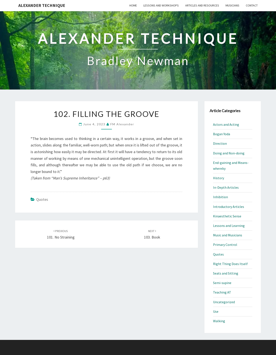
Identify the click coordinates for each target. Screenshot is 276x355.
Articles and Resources (202, 5)
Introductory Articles (228, 206)
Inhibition (220, 197)
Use (215, 311)
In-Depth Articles (226, 187)
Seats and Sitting (225, 273)
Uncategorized (224, 302)
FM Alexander (122, 124)
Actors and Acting (226, 124)
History (218, 178)
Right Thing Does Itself (230, 264)
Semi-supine (222, 283)
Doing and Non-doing (229, 153)
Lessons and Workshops (161, 5)
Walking (219, 321)
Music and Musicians (227, 235)
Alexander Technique (41, 5)
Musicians (232, 5)
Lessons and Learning (229, 225)
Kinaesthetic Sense (227, 216)
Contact (252, 5)
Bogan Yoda (221, 134)
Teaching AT (222, 292)
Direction (220, 143)
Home (133, 5)
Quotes (42, 199)
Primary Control (225, 244)
